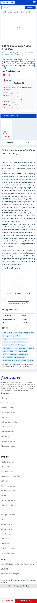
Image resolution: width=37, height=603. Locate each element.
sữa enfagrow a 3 (8, 348)
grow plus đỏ (23, 351)
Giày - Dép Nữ (5, 539)
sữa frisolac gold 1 (20, 360)
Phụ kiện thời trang (7, 553)
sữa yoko (26, 339)
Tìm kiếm (30, 8)
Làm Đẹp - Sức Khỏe (7, 515)
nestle (4, 333)
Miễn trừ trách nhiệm (7, 412)
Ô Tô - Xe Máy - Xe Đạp (8, 505)
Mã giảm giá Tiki (6, 436)
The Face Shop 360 (20, 580)
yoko (20, 333)
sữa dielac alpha (8, 360)
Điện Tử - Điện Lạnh (7, 462)
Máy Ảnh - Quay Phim (7, 491)
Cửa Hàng (26, 586)
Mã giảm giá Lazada (7, 441)
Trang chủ (3, 12)
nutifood (5, 342)
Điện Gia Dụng (5, 467)
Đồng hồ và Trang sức (8, 548)
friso (11, 345)
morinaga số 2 (7, 336)
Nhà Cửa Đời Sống (6, 472)
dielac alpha (14, 354)
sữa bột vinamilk (29, 333)
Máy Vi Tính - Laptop (7, 486)
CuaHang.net (18, 586)
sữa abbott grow (20, 345)
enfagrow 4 (22, 348)
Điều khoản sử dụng (7, 408)
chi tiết (27, 142)
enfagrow (5, 354)
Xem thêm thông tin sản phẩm (18, 303)
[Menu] (34, 2)
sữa (16, 333)
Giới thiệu (9, 142)
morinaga (30, 360)
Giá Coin (5, 582)
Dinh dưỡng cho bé (19, 12)
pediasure (31, 348)
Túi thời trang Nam (7, 524)
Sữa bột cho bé (30, 12)
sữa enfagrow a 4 (19, 357)
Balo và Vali (4, 544)
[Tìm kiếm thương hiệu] (13, 7)
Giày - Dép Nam (5, 534)
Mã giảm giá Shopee (7, 446)
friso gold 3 (13, 342)
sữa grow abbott (8, 351)
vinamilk (10, 333)
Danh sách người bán (7, 427)
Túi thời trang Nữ (6, 529)
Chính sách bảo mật (7, 403)
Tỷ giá (12, 580)
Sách (2, 510)
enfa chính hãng (7, 357)
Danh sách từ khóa (7, 432)
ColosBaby (13, 53)
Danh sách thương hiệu (8, 422)
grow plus (6, 345)
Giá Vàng (29, 580)
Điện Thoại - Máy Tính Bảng (10, 476)
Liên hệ (3, 451)
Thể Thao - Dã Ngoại (7, 500)
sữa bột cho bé (22, 342)
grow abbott (17, 336)
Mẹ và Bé (10, 12)
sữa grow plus (23, 354)
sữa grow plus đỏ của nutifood (12, 339)
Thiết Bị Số (4, 481)
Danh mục (4, 417)
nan (16, 348)
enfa (15, 351)
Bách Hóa (3, 520)
